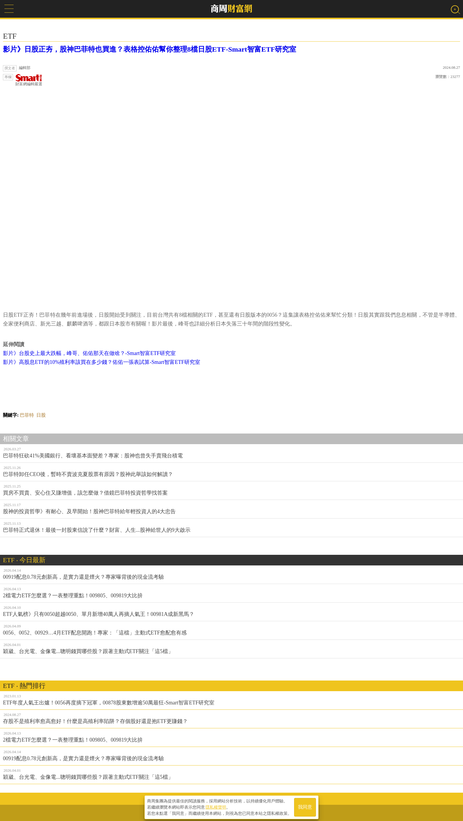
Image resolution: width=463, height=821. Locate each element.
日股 (41, 415)
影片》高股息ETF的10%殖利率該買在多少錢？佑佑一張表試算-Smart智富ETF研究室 (101, 362)
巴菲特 (27, 415)
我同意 (305, 806)
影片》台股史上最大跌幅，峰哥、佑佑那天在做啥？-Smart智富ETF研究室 (89, 353)
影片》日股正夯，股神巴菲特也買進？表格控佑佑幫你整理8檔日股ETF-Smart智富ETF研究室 (149, 49)
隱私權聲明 (216, 806)
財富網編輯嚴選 (28, 80)
